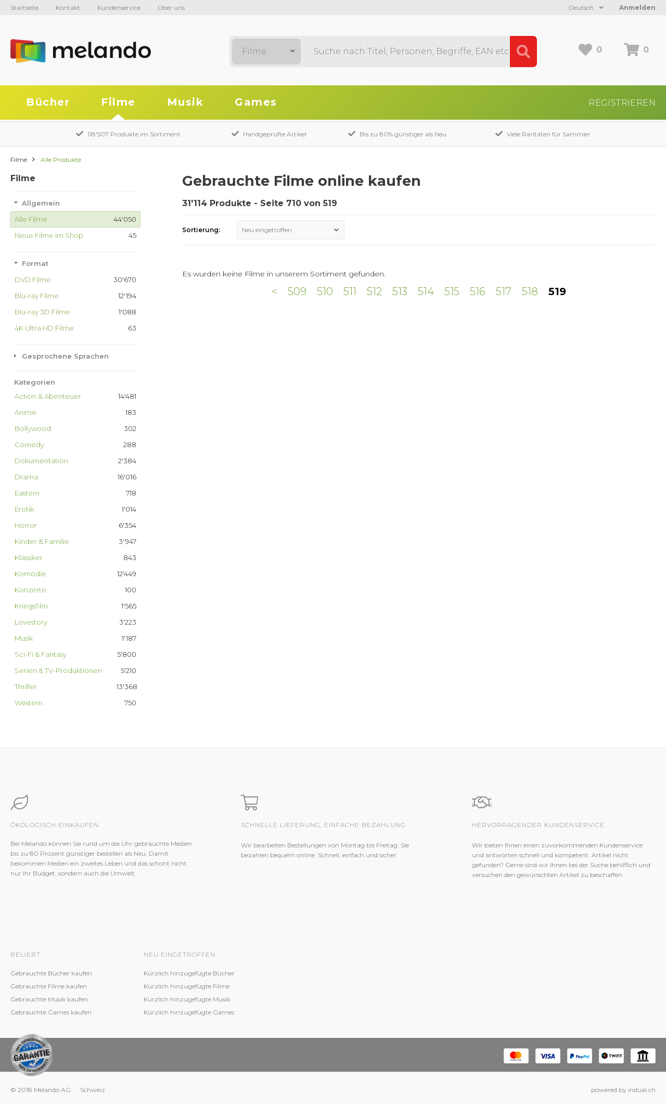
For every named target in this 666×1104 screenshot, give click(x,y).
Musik (185, 102)
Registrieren (622, 103)
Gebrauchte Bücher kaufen (51, 973)
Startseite (24, 7)
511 (349, 291)
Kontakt (68, 7)
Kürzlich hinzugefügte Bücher (189, 973)
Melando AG (428, 973)
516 (477, 291)
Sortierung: (201, 230)
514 (426, 291)
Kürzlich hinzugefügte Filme (186, 986)
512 (374, 291)
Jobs (417, 986)
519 (557, 291)
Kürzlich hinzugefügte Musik (187, 999)
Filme (118, 102)
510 (325, 291)
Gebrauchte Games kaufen (51, 1012)
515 (451, 291)
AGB (417, 999)
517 (503, 291)
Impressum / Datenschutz (449, 1012)
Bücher (48, 102)
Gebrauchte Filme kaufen (48, 986)
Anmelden (637, 7)
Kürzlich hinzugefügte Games (189, 1012)
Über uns (171, 7)
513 (399, 291)
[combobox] (266, 52)
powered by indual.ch (623, 1090)
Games (256, 102)
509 (297, 291)
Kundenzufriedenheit (308, 999)
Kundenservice (118, 7)
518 (530, 291)
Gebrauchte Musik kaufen (49, 999)
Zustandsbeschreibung (311, 986)
